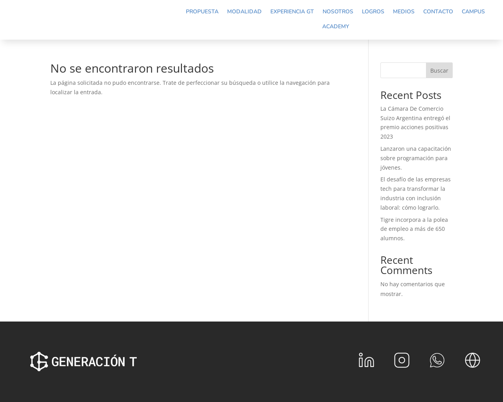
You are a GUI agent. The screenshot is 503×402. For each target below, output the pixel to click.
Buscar (439, 70)
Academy (335, 26)
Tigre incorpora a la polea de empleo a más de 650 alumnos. (414, 229)
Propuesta (202, 11)
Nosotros (338, 11)
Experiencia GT (292, 11)
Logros (373, 11)
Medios (404, 11)
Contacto (438, 11)
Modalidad (244, 11)
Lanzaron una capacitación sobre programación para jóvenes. (415, 158)
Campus (473, 11)
